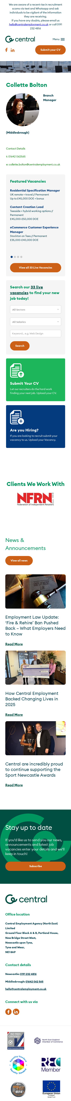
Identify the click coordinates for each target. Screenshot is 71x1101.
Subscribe (35, 866)
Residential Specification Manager (35, 190)
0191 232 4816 (28, 974)
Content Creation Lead (27, 207)
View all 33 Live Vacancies (35, 267)
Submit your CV (50, 49)
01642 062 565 (34, 981)
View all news (19, 560)
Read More (14, 644)
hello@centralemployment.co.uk (28, 24)
